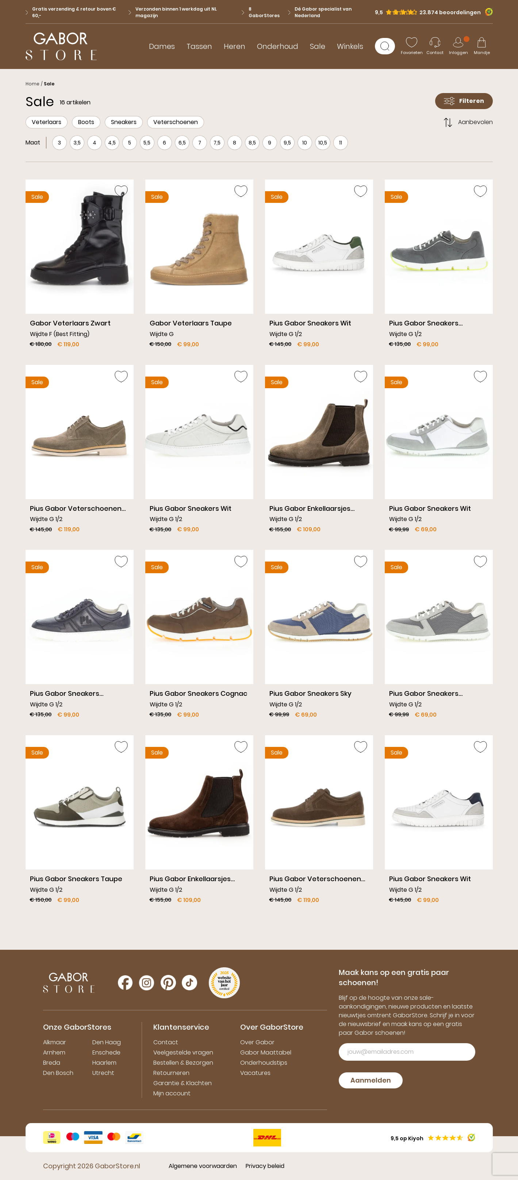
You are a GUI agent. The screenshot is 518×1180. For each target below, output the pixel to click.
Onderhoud (277, 46)
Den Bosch (58, 1073)
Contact (165, 1042)
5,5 (146, 142)
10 (304, 142)
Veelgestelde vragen (183, 1052)
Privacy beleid (265, 1166)
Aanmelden (370, 1080)
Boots (86, 122)
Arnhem (54, 1052)
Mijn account (172, 1093)
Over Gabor (257, 1042)
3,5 (77, 142)
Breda (51, 1062)
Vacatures (255, 1073)
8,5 (252, 142)
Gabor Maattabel (265, 1052)
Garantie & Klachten (182, 1083)
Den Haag (106, 1042)
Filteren (464, 101)
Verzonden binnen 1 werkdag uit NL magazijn (172, 12)
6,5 (182, 142)
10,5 (322, 142)
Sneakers (124, 122)
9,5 (287, 142)
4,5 (112, 142)
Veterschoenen (175, 122)
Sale (317, 46)
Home (32, 84)
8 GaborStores (261, 12)
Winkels (350, 46)
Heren (234, 46)
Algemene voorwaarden (203, 1166)
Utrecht (103, 1073)
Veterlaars (46, 122)
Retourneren (171, 1073)
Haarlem (104, 1062)
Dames (162, 46)
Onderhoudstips (263, 1062)
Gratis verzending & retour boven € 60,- (71, 12)
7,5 (217, 142)
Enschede (106, 1052)
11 (340, 142)
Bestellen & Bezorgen (183, 1062)
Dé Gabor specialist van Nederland (320, 12)
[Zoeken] (385, 46)
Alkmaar (54, 1042)
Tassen (199, 46)
